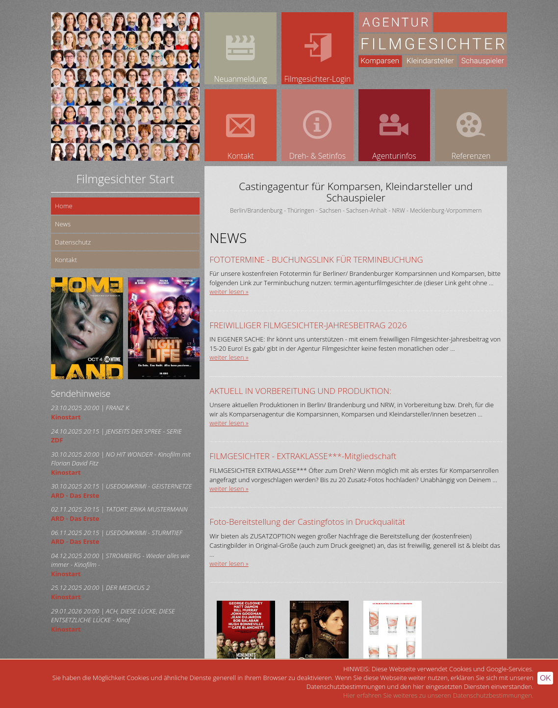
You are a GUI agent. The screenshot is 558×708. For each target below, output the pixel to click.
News (63, 224)
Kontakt (66, 259)
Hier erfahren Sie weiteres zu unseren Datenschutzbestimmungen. (438, 695)
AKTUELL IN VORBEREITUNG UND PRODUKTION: (300, 390)
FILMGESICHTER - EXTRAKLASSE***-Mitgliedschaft (302, 456)
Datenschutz (73, 242)
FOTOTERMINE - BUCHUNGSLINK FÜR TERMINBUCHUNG (316, 259)
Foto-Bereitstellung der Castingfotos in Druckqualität (307, 521)
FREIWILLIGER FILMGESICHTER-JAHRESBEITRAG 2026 (307, 325)
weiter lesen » (228, 291)
